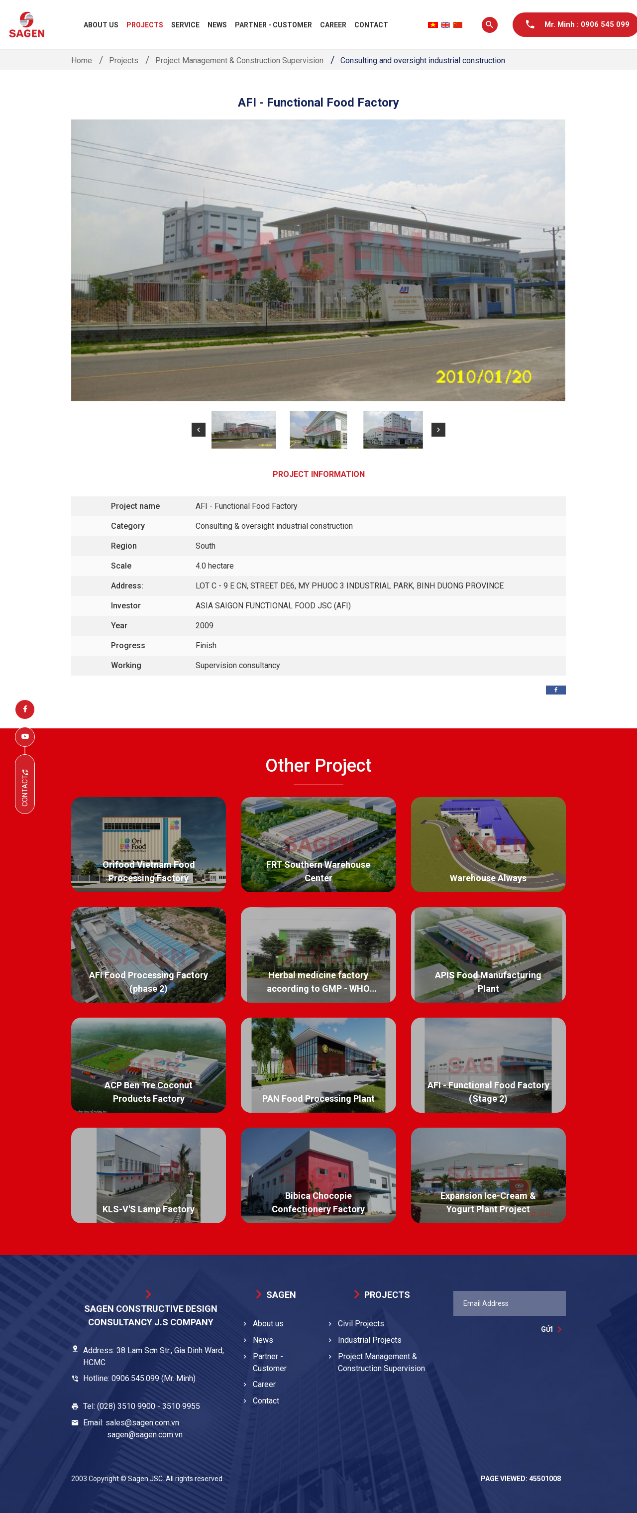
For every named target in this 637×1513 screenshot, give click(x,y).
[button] (199, 430)
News (217, 25)
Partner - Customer (273, 25)
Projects (144, 25)
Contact (371, 25)
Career (333, 25)
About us (101, 25)
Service (185, 25)
